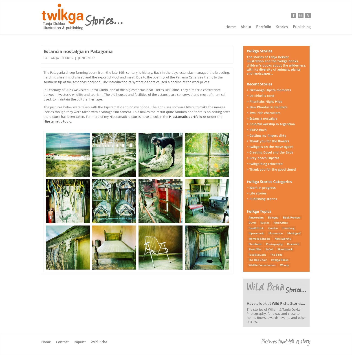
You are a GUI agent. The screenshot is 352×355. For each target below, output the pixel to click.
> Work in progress (261, 187)
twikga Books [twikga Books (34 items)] (279, 260)
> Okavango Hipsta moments (269, 90)
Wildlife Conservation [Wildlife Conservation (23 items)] (262, 265)
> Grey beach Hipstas (263, 158)
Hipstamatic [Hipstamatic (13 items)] (256, 233)
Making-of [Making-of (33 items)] (293, 233)
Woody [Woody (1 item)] (284, 265)
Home (230, 27)
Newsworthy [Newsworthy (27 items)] (283, 239)
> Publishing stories (262, 199)
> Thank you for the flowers (268, 141)
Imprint (80, 342)
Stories (282, 27)
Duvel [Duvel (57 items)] (252, 223)
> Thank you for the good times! (271, 169)
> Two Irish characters (263, 113)
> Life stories (256, 193)
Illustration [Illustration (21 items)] (275, 233)
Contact (62, 342)
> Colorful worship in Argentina (271, 124)
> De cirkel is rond (260, 96)
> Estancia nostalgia (262, 118)
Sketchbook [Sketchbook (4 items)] (285, 249)
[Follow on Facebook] (293, 15)
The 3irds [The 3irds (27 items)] (276, 255)
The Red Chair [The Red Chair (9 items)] (258, 260)
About (246, 27)
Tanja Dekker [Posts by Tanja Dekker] (61, 58)
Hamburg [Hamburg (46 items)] (288, 228)
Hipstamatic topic (57, 121)
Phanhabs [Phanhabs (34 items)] (255, 244)
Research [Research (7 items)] (293, 244)
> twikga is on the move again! (270, 147)
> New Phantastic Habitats (267, 107)
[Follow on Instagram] (301, 15)
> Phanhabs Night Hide (264, 101)
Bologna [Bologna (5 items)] (273, 217)
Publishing (302, 27)
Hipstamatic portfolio (185, 116)
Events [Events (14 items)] (264, 223)
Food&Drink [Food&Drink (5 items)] (256, 228)
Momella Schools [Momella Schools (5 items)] (259, 239)
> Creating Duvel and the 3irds (270, 152)
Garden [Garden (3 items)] (273, 228)
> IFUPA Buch (257, 130)
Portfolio (263, 27)
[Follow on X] (308, 15)
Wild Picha (99, 342)
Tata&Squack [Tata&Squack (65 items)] (257, 255)
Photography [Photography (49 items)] (274, 244)
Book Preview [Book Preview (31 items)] (291, 217)
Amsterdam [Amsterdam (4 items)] (256, 217)
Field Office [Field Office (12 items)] (281, 223)
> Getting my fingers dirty (266, 135)
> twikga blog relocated (265, 164)
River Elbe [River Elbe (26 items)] (255, 249)
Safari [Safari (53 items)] (269, 249)
